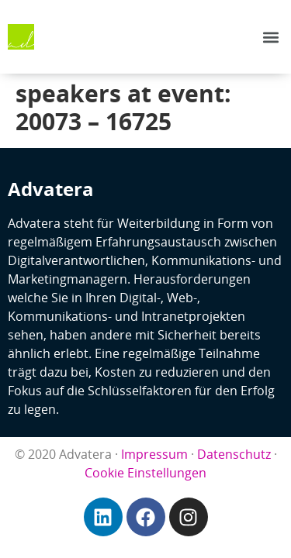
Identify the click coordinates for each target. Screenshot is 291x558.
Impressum (154, 454)
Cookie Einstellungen (145, 472)
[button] (270, 37)
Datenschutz (234, 454)
